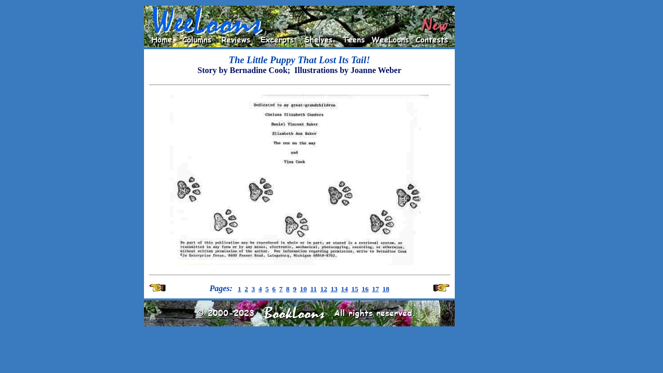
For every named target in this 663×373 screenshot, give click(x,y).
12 (323, 289)
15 (354, 289)
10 (303, 289)
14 (344, 289)
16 (365, 289)
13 (333, 289)
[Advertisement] (488, 161)
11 (313, 289)
